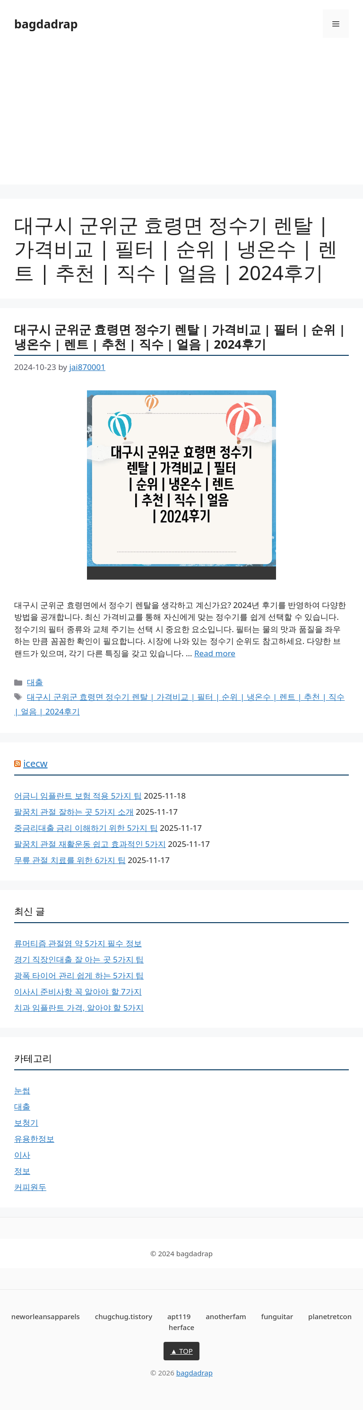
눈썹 (22, 1090)
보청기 (26, 1122)
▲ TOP (181, 1351)
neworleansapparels (45, 1316)
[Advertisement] (181, 118)
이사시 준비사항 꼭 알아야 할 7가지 (78, 991)
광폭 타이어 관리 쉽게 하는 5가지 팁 (79, 975)
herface (181, 1327)
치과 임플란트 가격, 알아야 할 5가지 (79, 1007)
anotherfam (226, 1316)
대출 (35, 682)
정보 (22, 1170)
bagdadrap (46, 24)
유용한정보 (34, 1138)
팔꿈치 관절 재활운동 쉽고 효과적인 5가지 (90, 843)
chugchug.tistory (123, 1316)
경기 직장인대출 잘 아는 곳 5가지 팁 (79, 959)
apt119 (178, 1316)
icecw (35, 763)
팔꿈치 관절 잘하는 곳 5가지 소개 (74, 811)
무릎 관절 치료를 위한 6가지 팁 (70, 860)
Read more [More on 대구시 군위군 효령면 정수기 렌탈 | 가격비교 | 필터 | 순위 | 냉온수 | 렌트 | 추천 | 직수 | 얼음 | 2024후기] (214, 653)
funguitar (277, 1316)
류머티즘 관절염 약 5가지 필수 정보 (78, 943)
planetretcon (330, 1316)
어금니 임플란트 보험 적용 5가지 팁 (78, 795)
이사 (22, 1154)
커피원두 (30, 1186)
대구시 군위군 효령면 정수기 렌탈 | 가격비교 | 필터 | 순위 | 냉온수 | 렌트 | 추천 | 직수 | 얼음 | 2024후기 (180, 336)
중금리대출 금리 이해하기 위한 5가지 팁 (86, 827)
